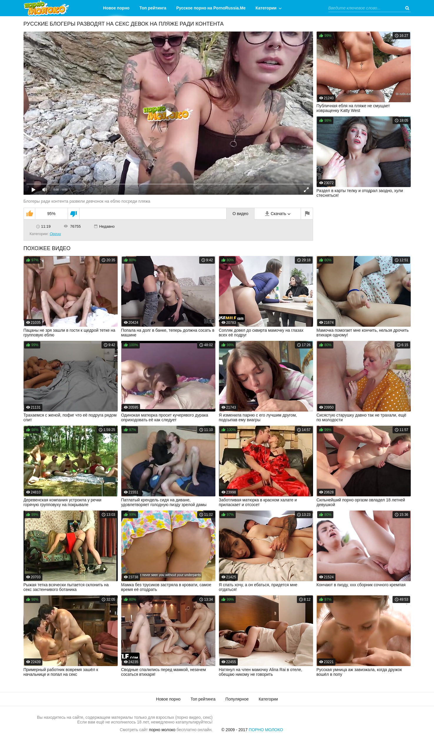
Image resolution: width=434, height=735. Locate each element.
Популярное (237, 699)
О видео (240, 213)
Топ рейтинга (152, 8)
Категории (266, 8)
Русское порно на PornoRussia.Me (211, 8)
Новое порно (116, 8)
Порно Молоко (266, 729)
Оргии (55, 234)
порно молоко (162, 729)
